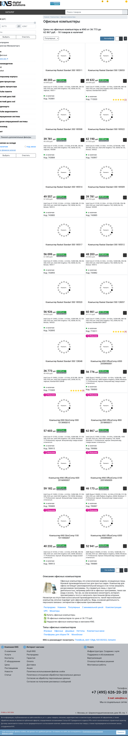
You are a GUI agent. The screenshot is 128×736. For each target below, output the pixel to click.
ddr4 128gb (90, 640)
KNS (4, 67)
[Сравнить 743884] (78, 156)
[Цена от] (12, 26)
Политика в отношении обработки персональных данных (54, 675)
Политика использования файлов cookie (46, 671)
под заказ (35, 146)
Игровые (48, 631)
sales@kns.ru (121, 698)
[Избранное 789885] (82, 504)
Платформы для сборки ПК (56, 634)
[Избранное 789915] (82, 447)
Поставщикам (11, 668)
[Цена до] (33, 26)
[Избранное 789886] (125, 447)
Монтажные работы (96, 665)
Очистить (30, 37)
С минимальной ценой (92, 607)
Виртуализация (94, 658)
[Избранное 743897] (125, 156)
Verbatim (112, 640)
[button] (117, 39)
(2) (119, 100)
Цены (7, 665)
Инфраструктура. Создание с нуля (103, 651)
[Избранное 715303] (125, 96)
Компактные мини (95, 631)
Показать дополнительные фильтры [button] (21, 137)
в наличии (7, 146)
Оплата (30, 661)
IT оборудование (12, 661)
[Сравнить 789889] (120, 562)
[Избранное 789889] (125, 562)
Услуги (8, 654)
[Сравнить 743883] (78, 213)
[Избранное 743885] (125, 213)
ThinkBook (79, 640)
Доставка (31, 665)
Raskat (5, 71)
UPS (46, 611)
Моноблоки (77, 634)
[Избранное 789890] (125, 388)
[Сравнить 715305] (78, 386)
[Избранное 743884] (82, 156)
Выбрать (10, 37)
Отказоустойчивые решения (100, 661)
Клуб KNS (31, 651)
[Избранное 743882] (125, 271)
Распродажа (8, 42)
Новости (9, 671)
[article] (107, 39)
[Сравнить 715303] (120, 96)
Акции (30, 668)
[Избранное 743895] (82, 329)
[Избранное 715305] (82, 386)
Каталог (7, 12)
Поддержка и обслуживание (100, 654)
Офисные (6, 55)
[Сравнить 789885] (78, 504)
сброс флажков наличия (11, 150)
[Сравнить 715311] (120, 327)
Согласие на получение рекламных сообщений (49, 681)
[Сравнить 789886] (120, 446)
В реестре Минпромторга (13, 46)
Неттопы (80, 631)
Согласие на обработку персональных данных (48, 678)
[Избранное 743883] (82, 213)
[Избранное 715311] (125, 327)
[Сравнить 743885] (120, 213)
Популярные (74, 607)
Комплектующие (113, 607)
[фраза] (20, 32)
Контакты (9, 658)
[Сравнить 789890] (120, 387)
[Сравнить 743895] (78, 328)
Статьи (8, 675)
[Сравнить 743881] (78, 97)
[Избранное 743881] (82, 97)
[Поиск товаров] (93, 12)
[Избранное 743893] (82, 271)
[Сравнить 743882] (120, 271)
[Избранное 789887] (125, 504)
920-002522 (101, 640)
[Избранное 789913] (82, 562)
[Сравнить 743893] (78, 271)
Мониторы (55, 611)
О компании (10, 651)
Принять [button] (120, 732)
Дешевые (69, 631)
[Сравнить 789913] (78, 562)
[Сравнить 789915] (78, 446)
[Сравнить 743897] (120, 156)
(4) (119, 331)
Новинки (62, 607)
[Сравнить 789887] (120, 504)
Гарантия (31, 658)
